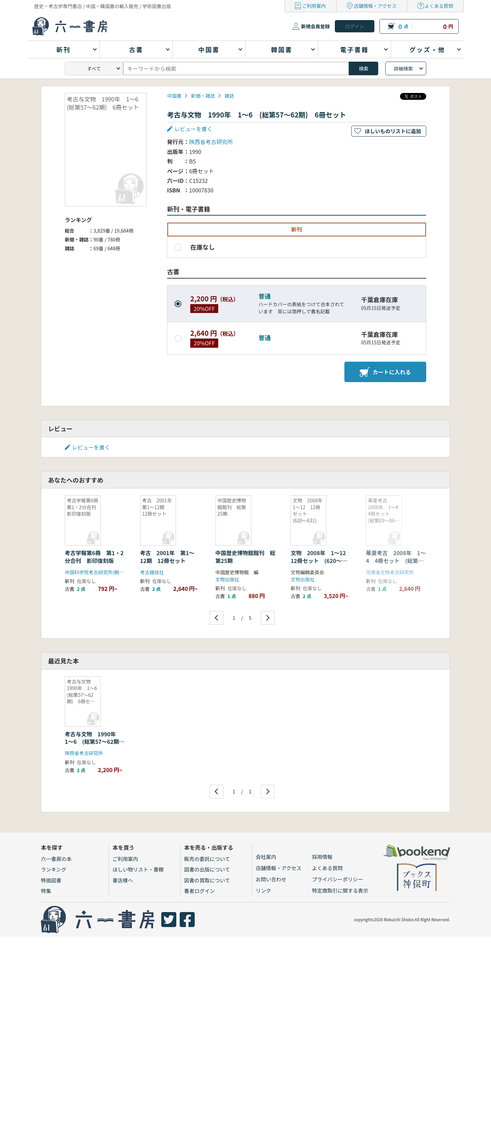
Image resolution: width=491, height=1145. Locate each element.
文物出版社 (227, 579)
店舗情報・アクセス (375, 5)
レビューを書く (193, 129)
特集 (46, 890)
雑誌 (229, 95)
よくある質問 (439, 5)
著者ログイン (199, 890)
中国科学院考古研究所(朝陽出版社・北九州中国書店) (121, 572)
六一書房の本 (56, 858)
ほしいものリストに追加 (393, 131)
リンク (263, 890)
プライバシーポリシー (337, 879)
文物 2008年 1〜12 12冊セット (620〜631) (321, 560)
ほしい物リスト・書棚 (138, 869)
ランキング (53, 869)
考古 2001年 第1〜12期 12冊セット (167, 556)
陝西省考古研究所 (211, 142)
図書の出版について (207, 869)
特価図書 (51, 880)
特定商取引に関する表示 (340, 890)
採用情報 (322, 856)
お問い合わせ (271, 879)
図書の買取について (207, 880)
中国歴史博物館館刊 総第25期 (245, 556)
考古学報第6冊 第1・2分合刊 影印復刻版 (94, 556)
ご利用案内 (314, 5)
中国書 (174, 95)
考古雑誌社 (152, 572)
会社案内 (266, 856)
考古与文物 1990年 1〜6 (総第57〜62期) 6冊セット (96, 741)
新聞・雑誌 (203, 95)
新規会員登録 (315, 26)
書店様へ (123, 880)
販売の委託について (207, 858)
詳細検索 (403, 68)
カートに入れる (385, 372)
